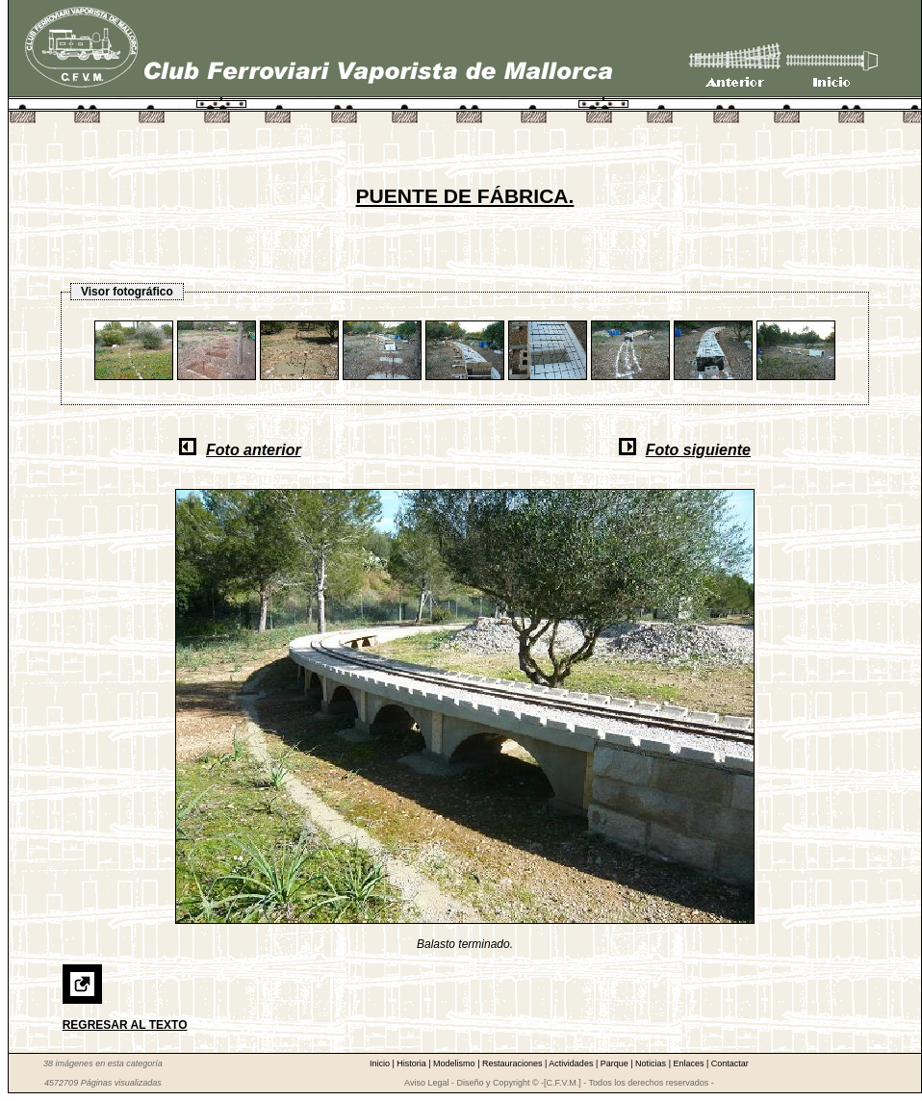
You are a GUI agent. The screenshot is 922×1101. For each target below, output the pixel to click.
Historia (412, 1063)
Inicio (381, 1063)
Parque (616, 1063)
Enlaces (689, 1063)
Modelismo (455, 1063)
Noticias (652, 1063)
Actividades (572, 1063)
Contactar (730, 1063)
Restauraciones (513, 1063)
